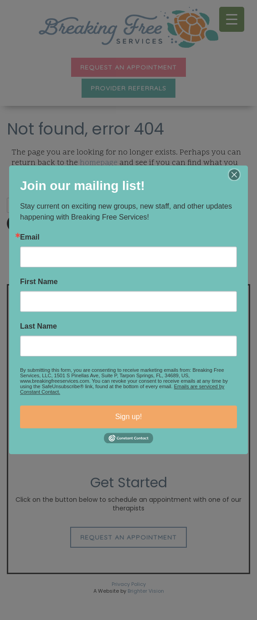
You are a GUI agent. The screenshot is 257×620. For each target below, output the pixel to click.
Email (30, 237)
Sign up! (128, 416)
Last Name (38, 326)
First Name (39, 281)
